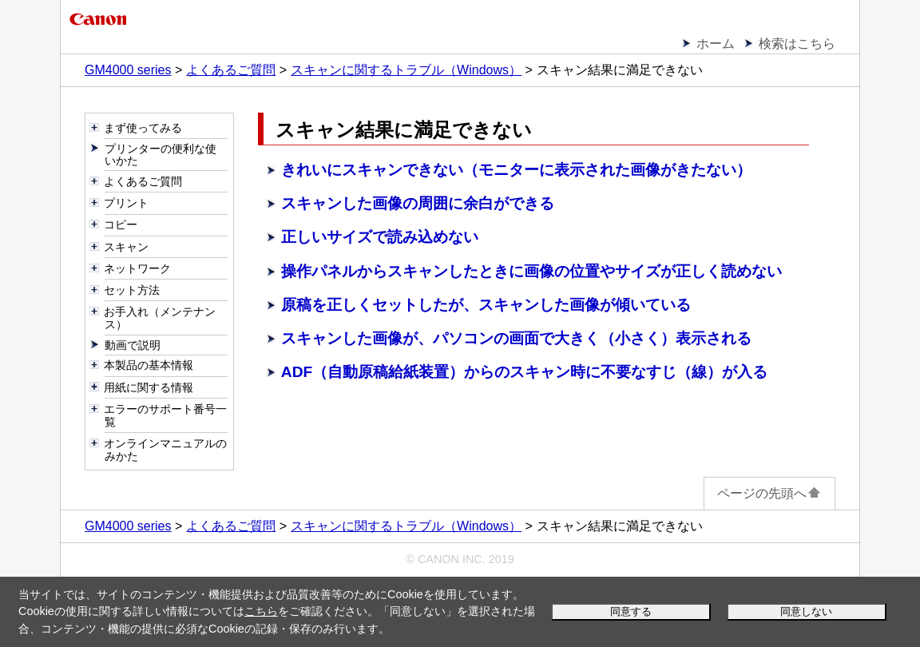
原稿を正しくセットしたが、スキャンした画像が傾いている (486, 304)
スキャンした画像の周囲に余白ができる (417, 203)
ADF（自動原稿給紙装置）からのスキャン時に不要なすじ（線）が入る (524, 371)
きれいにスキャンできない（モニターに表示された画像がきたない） (516, 169)
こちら (261, 611)
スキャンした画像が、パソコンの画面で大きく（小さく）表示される (516, 338)
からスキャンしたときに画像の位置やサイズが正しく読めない (531, 271)
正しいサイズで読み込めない (379, 236)
